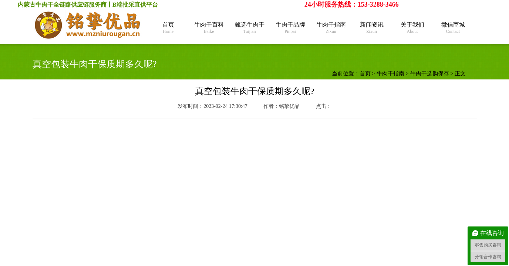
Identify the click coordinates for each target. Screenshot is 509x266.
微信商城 (453, 27)
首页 (168, 27)
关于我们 (412, 27)
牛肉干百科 (209, 27)
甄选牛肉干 (249, 27)
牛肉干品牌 (290, 27)
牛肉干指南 (331, 27)
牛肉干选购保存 (429, 73)
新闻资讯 (371, 27)
